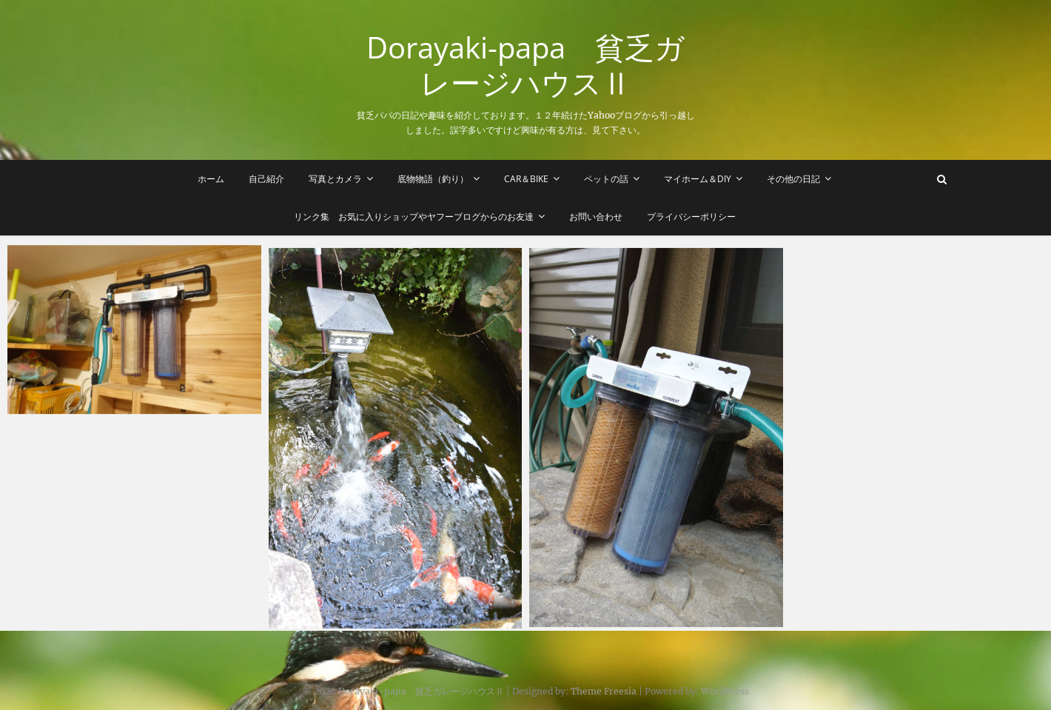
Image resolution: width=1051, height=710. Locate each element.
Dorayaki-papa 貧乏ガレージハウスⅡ (525, 65)
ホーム (211, 179)
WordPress (725, 691)
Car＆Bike (526, 179)
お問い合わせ (595, 216)
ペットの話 (606, 179)
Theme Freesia (604, 691)
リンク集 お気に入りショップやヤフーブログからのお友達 (414, 216)
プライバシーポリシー (691, 216)
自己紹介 (266, 179)
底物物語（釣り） (433, 179)
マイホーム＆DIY (697, 179)
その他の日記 (793, 179)
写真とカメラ (335, 179)
